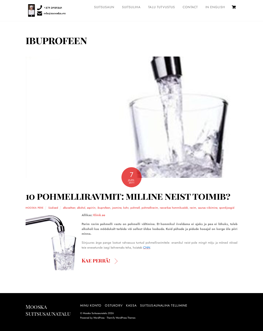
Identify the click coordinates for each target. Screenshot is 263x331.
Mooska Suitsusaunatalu (95, 313)
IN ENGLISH (215, 7)
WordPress (98, 318)
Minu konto (90, 305)
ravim (193, 208)
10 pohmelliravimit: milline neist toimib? (128, 195)
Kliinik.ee (99, 215)
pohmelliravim (150, 208)
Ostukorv (114, 305)
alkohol (81, 208)
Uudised (53, 208)
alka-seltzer (69, 208)
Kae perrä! (96, 260)
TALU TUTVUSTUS (161, 7)
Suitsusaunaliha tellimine (163, 305)
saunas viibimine (207, 208)
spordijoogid (226, 208)
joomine (116, 208)
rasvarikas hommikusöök (174, 208)
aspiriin (91, 208)
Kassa (131, 305)
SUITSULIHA (131, 7)
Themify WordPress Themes (121, 318)
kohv (126, 208)
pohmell (135, 208)
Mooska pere (34, 208)
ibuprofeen (103, 208)
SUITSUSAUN (104, 7)
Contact (190, 7)
